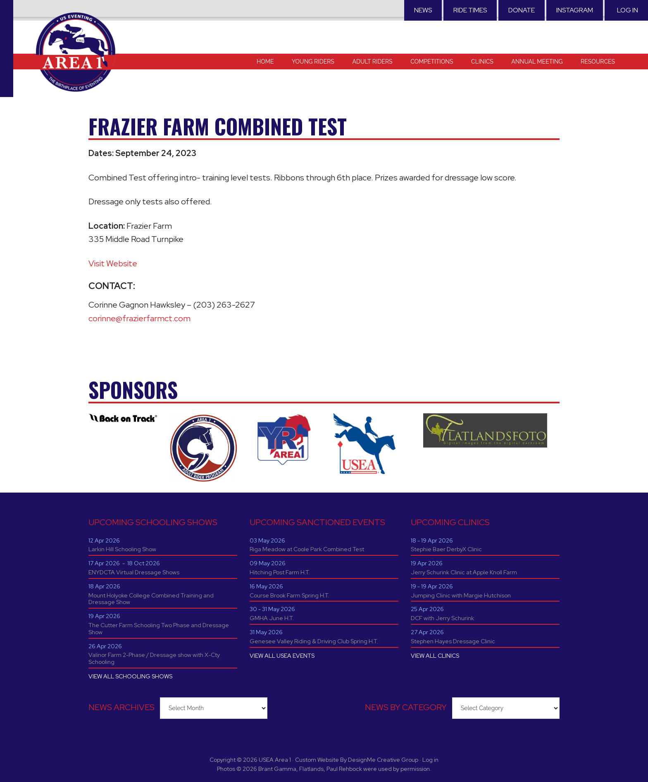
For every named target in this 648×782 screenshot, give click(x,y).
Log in (627, 10)
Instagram (574, 10)
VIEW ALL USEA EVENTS (282, 655)
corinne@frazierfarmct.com (139, 318)
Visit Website (112, 263)
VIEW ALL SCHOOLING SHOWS (130, 676)
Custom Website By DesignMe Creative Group (356, 759)
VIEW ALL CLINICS (435, 655)
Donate (521, 10)
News (423, 10)
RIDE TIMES (470, 10)
